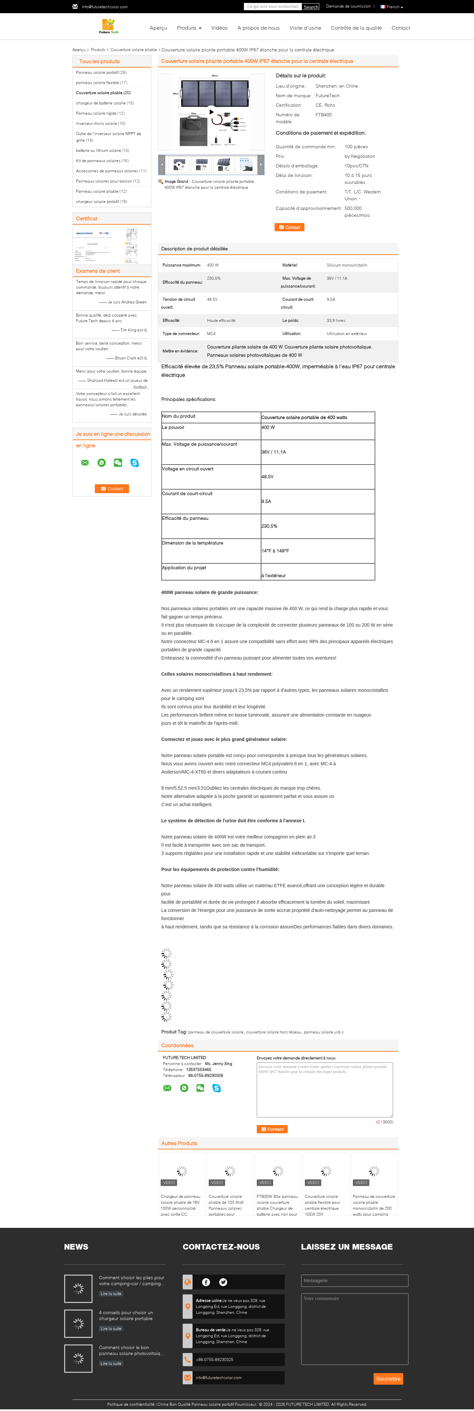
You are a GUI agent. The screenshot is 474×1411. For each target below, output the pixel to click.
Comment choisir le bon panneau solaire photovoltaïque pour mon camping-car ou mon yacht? (132, 1350)
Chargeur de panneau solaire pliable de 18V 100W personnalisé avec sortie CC (180, 1205)
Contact (401, 27)
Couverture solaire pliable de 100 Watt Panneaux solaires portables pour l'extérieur (226, 1208)
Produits (187, 27)
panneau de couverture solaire (216, 1032)
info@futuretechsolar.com (105, 6)
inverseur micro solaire (96, 123)
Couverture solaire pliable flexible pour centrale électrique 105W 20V (322, 1205)
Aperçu (158, 27)
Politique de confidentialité (131, 1404)
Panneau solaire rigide (96, 113)
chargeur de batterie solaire (101, 102)
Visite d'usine (305, 27)
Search (311, 7)
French (395, 7)
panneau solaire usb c (324, 1032)
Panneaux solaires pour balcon (104, 181)
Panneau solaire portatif (97, 72)
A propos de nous (259, 27)
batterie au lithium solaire (98, 150)
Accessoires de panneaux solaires (107, 170)
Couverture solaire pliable (134, 49)
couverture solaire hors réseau (273, 1032)
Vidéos (219, 27)
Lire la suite (111, 1293)
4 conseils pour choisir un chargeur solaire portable (126, 1315)
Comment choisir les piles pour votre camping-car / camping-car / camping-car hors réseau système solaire (131, 1281)
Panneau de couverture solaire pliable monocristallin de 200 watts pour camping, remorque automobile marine (374, 1211)
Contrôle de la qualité (356, 27)
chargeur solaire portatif (97, 201)
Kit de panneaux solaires (98, 160)
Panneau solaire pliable (97, 191)
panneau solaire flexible (97, 82)
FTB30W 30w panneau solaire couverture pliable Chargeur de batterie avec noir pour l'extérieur (277, 1208)
